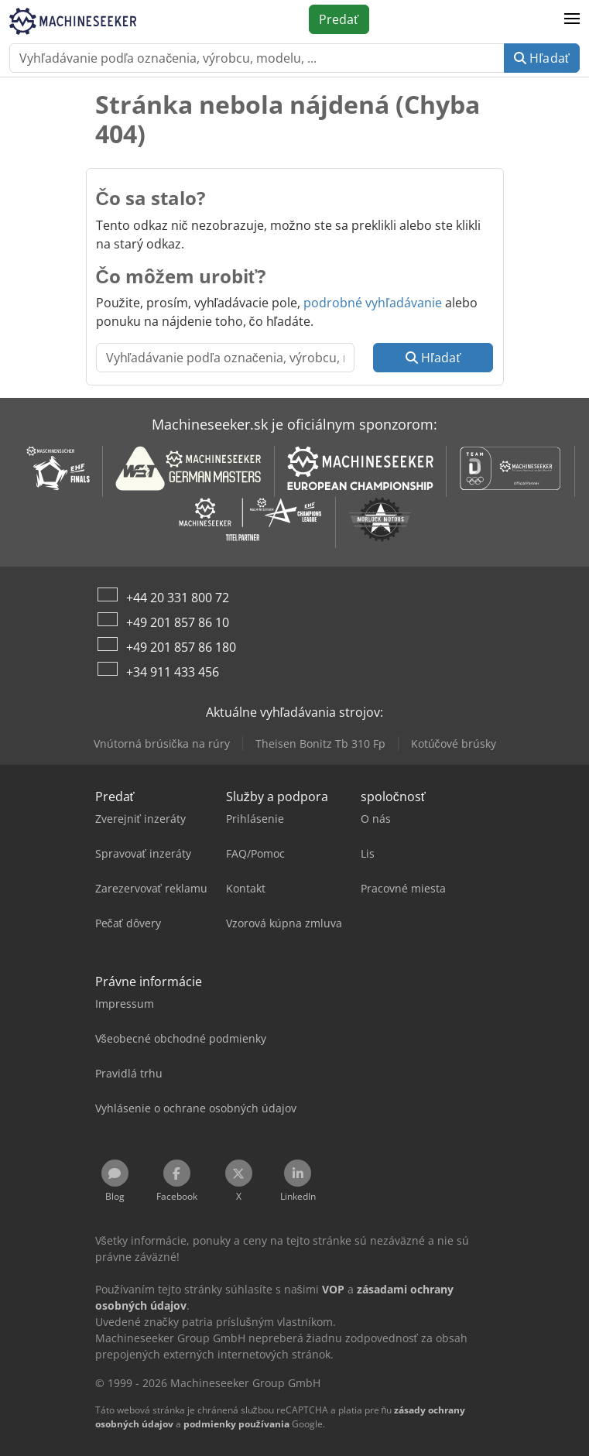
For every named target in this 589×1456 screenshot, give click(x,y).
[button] (572, 19)
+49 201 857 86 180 (181, 647)
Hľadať (542, 58)
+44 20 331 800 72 (177, 597)
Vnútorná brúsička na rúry (162, 743)
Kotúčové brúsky (453, 743)
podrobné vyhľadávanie (372, 302)
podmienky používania (236, 1423)
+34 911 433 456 (172, 671)
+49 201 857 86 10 (177, 622)
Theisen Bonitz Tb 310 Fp (320, 743)
